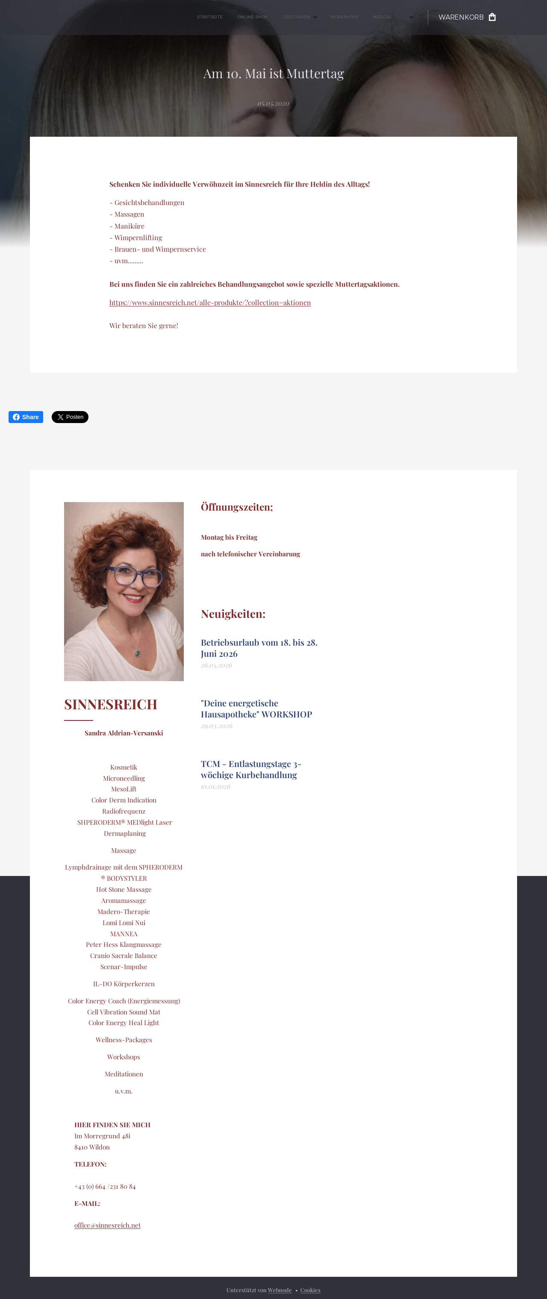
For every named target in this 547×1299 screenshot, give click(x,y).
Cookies (310, 1289)
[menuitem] (217, 17)
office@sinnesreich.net (107, 1225)
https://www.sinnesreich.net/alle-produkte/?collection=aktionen (210, 302)
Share (26, 417)
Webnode (280, 1289)
